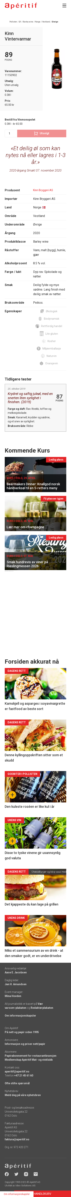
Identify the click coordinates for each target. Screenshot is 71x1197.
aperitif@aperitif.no (17, 1071)
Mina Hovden (13, 996)
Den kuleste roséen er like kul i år (30, 807)
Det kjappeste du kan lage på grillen (31, 904)
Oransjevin (51, 363)
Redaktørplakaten (42, 1007)
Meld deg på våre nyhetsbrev (23, 1095)
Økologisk (51, 311)
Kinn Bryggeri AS (43, 190)
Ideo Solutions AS (25, 1185)
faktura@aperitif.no (17, 1139)
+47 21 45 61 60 (23, 1075)
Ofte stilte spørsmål (17, 1083)
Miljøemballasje (51, 348)
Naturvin (52, 355)
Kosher (52, 341)
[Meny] (64, 5)
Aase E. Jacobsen (16, 972)
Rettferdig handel (51, 326)
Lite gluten (51, 333)
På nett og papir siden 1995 (22, 1032)
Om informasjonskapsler (20, 1015)
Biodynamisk (51, 318)
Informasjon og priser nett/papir (25, 1043)
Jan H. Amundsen (16, 984)
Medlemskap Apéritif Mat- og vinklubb (29, 1059)
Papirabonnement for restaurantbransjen (30, 1055)
